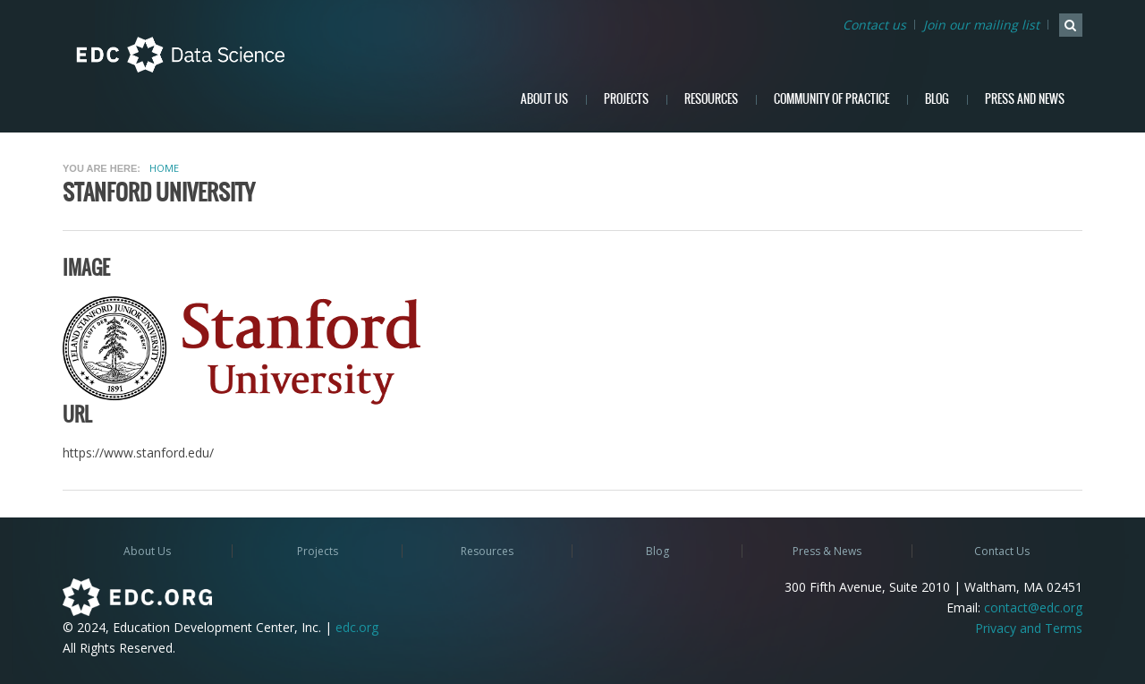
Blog (937, 98)
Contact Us (1002, 551)
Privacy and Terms (1028, 628)
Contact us (874, 24)
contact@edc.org (1033, 607)
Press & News (827, 551)
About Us (544, 98)
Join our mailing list (981, 24)
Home (164, 168)
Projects (626, 98)
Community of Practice (831, 98)
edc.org (356, 627)
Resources (711, 98)
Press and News (1024, 98)
